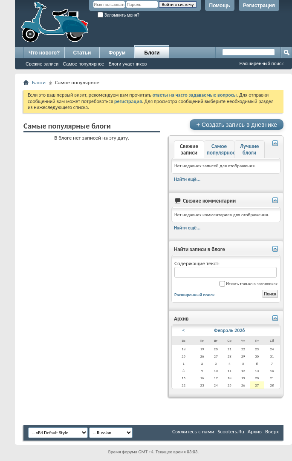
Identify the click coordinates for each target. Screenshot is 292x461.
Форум (116, 53)
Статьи (82, 53)
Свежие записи (42, 63)
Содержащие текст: (225, 269)
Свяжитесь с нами (193, 431)
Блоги (152, 53)
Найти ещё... (187, 179)
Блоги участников (127, 63)
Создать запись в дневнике (236, 124)
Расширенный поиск (261, 63)
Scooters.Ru (231, 431)
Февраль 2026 (229, 330)
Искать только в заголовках (249, 283)
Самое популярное (83, 63)
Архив (255, 431)
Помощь (219, 6)
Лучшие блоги (249, 149)
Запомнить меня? (118, 15)
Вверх (272, 431)
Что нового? (44, 53)
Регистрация (259, 6)
